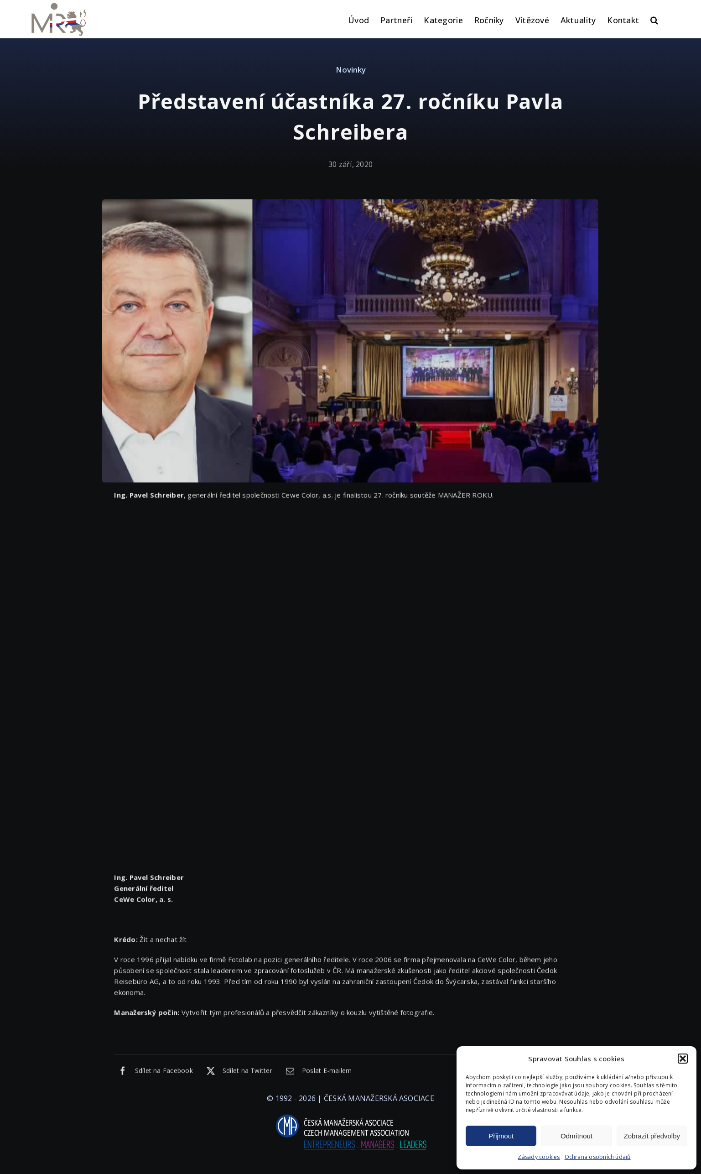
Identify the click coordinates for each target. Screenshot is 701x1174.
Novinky (351, 69)
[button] (682, 1058)
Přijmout (501, 1136)
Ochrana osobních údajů (598, 1157)
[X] (237, 1072)
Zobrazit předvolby (652, 1136)
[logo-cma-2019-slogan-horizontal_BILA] (350, 1114)
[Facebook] (153, 1072)
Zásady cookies (539, 1157)
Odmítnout (576, 1136)
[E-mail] (316, 1072)
